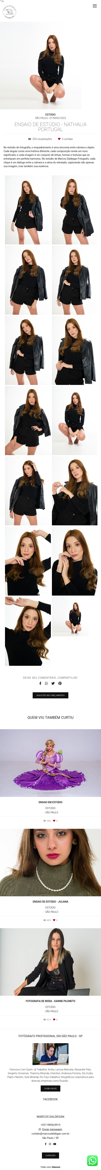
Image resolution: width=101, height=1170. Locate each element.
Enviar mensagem (52, 1129)
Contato (50, 1155)
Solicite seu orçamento (50, 695)
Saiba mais (50, 1088)
